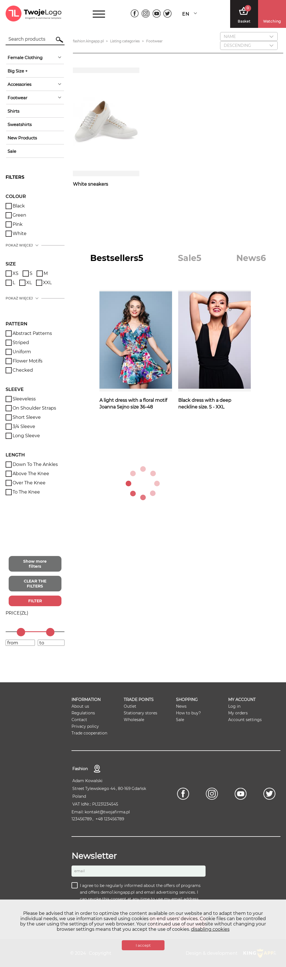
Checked (23, 370)
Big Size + (18, 71)
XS (15, 273)
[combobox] (191, 14)
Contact (79, 719)
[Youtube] (156, 13)
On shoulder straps (34, 408)
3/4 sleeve (24, 426)
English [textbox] (185, 14)
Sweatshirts (20, 124)
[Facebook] (135, 13)
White (20, 233)
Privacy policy (85, 726)
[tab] (117, 258)
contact (97, 769)
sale (12, 151)
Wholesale (134, 719)
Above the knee (31, 473)
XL (29, 282)
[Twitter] (167, 13)
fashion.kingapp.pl (88, 41)
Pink (18, 224)
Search (56, 39)
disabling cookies (210, 929)
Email (79, 871)
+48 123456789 (110, 818)
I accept (143, 945)
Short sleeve (27, 417)
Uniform (22, 351)
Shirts (13, 111)
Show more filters (35, 564)
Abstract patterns (32, 333)
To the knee (26, 492)
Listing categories (125, 41)
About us (80, 706)
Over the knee (29, 482)
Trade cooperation (89, 733)
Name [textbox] (230, 36)
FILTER (35, 600)
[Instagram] (146, 13)
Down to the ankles (35, 464)
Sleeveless (24, 399)
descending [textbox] (237, 45)
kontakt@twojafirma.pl (107, 811)
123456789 (82, 818)
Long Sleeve (26, 435)
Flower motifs (27, 361)
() (17, 613)
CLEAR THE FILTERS (35, 584)
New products (22, 138)
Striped (21, 342)
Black (19, 206)
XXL (47, 282)
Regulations (83, 712)
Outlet (130, 706)
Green (19, 215)
